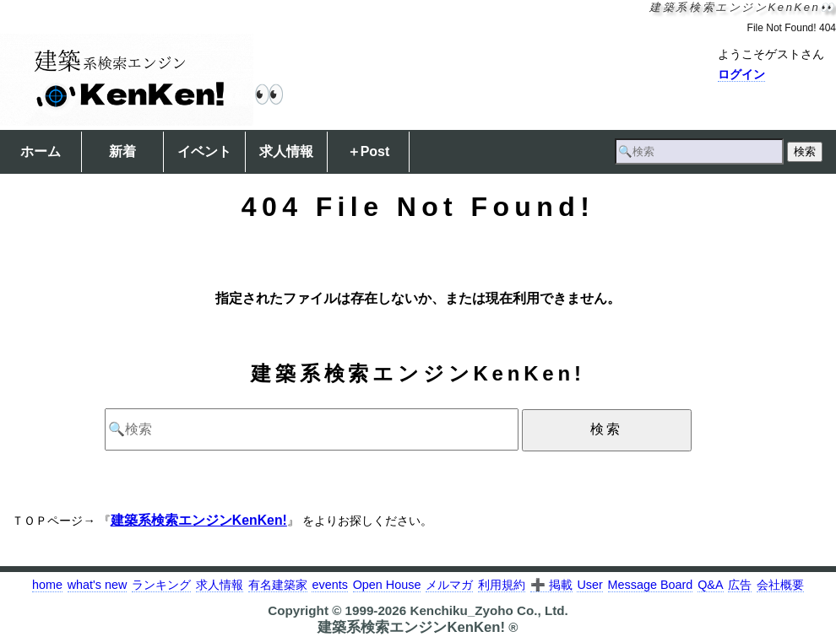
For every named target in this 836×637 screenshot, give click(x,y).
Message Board (650, 584)
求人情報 (286, 151)
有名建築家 (277, 584)
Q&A (710, 584)
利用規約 (501, 584)
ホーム (40, 151)
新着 (122, 151)
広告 (740, 584)
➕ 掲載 (551, 584)
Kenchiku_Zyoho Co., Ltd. (488, 610)
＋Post (368, 151)
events (329, 584)
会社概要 (780, 584)
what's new (98, 584)
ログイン (741, 74)
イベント (204, 151)
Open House (387, 584)
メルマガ (449, 584)
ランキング (161, 584)
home (47, 584)
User (589, 584)
